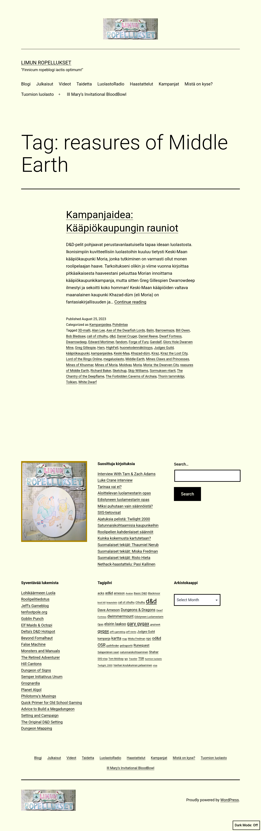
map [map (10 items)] (124, 638)
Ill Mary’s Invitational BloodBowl (96, 94)
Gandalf (156, 342)
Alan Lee (98, 330)
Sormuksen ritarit (162, 371)
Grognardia (30, 683)
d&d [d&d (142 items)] (151, 601)
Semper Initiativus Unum (42, 676)
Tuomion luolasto (37, 94)
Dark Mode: (246, 825)
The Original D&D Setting (42, 722)
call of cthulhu (97, 336)
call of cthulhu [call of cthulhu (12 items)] (126, 602)
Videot (65, 84)
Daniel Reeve (148, 336)
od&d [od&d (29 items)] (156, 638)
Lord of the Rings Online (84, 359)
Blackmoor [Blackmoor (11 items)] (154, 593)
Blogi (26, 84)
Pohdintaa (120, 325)
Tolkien (71, 382)
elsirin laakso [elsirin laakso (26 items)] (115, 624)
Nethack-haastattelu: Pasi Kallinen (126, 564)
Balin (150, 330)
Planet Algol (31, 690)
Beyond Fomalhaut (37, 638)
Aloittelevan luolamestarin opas (124, 493)
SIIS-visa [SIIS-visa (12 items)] (103, 658)
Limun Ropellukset (46, 63)
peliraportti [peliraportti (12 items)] (126, 645)
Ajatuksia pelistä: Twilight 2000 (124, 519)
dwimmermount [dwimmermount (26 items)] (120, 616)
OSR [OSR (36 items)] (102, 645)
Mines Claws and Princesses (167, 359)
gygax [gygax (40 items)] (103, 631)
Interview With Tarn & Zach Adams (127, 474)
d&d (112, 336)
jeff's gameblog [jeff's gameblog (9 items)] (117, 632)
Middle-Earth (135, 359)
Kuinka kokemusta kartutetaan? (124, 538)
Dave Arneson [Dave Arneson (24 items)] (109, 610)
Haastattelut (141, 84)
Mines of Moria (106, 365)
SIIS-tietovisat (109, 512)
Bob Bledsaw (75, 336)
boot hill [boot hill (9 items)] (102, 602)
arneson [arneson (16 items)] (119, 593)
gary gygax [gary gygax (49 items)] (138, 623)
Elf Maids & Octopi (36, 625)
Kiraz (155, 353)
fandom (121, 342)
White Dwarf (87, 382)
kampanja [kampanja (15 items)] (104, 638)
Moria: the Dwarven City (161, 365)
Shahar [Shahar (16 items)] (154, 652)
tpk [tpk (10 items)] (126, 659)
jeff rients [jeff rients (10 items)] (131, 632)
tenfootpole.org (34, 612)
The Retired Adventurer (40, 657)
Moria (137, 365)
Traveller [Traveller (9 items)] (133, 659)
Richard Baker (100, 371)
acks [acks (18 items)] (101, 593)
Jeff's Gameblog (35, 606)
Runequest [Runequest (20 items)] (141, 645)
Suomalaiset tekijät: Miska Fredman (128, 551)
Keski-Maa (122, 353)
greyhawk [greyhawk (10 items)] (155, 624)
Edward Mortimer (101, 342)
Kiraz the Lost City (174, 353)
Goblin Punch (32, 618)
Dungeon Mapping (36, 728)
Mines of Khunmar (80, 365)
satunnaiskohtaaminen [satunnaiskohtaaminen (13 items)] (134, 652)
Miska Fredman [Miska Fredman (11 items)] (136, 638)
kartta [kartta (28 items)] (116, 638)
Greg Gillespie (85, 348)
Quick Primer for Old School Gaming (51, 702)
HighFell (112, 348)
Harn (100, 348)
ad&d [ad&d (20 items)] (109, 593)
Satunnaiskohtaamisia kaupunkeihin (128, 525)
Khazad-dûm (140, 353)
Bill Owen (183, 330)
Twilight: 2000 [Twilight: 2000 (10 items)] (105, 665)
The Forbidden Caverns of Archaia (131, 376)
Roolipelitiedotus (35, 599)
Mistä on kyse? (199, 84)
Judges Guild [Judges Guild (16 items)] (146, 631)
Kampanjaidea (100, 325)
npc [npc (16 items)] (148, 638)
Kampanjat (169, 84)
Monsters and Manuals (40, 651)
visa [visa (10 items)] (155, 665)
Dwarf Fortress (170, 336)
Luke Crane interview (115, 480)
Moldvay (125, 365)
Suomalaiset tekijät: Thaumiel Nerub (128, 545)
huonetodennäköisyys (136, 348)
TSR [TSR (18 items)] (141, 658)
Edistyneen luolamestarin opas (123, 499)
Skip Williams (138, 371)
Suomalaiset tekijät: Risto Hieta (124, 557)
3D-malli (84, 330)
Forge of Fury (138, 342)
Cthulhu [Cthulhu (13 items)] (140, 602)
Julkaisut (44, 84)
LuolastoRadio (110, 84)
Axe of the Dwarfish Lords (125, 330)
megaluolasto (114, 359)
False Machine (33, 644)
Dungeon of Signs (36, 670)
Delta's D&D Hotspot (38, 631)
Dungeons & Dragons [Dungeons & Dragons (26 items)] (138, 610)
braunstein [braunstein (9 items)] (112, 602)
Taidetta (84, 84)
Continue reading (130, 302)
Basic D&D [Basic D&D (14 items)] (140, 593)
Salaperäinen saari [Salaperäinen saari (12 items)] (108, 652)
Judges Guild (164, 348)
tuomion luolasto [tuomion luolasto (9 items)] (153, 659)
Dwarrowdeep (76, 342)
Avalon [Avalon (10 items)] (129, 593)
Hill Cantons (31, 664)
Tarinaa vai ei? (110, 487)
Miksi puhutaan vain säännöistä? (125, 506)
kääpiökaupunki (78, 353)
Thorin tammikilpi (171, 376)
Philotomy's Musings (38, 696)
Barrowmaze (165, 330)
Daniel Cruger (127, 336)
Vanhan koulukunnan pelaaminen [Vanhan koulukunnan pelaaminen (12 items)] (132, 665)
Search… (181, 464)
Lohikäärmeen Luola (38, 593)
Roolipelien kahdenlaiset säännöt (125, 532)
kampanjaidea (101, 353)
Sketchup (120, 371)
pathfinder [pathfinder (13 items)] (113, 645)
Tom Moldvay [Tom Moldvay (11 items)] (115, 658)
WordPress (229, 800)
